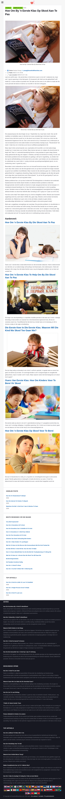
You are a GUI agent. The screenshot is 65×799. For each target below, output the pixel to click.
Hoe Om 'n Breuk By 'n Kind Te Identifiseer (15, 617)
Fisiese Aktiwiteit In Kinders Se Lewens (14, 714)
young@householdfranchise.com (32, 70)
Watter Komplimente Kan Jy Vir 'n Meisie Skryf (16, 765)
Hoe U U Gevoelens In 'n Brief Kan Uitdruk (18, 532)
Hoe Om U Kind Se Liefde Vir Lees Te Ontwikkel (19, 582)
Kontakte (41, 796)
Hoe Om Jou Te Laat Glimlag (11, 692)
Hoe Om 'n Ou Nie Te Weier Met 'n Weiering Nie (19, 568)
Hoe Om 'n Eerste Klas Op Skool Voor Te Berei (29, 431)
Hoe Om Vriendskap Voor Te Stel (12, 743)
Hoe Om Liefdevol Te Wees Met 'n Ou (13, 732)
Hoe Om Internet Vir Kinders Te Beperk (17, 501)
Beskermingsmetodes (12, 558)
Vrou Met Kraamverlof (12, 521)
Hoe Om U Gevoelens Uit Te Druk (15, 525)
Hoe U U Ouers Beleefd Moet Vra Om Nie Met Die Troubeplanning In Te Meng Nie (28, 552)
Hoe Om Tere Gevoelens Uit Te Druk (16, 535)
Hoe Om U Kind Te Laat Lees (14, 593)
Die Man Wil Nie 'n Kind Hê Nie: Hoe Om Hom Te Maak (21, 548)
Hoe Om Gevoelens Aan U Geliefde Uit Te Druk (19, 528)
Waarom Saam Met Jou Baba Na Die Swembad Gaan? (18, 681)
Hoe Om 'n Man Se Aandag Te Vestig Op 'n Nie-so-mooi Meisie (20, 776)
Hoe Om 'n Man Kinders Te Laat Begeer (17, 542)
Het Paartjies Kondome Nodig (14, 562)
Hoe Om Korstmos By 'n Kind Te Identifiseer (15, 606)
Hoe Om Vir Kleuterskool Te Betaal (16, 495)
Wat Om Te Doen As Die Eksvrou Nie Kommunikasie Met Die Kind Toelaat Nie (27, 545)
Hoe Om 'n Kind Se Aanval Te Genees (13, 641)
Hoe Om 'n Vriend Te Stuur (13, 565)
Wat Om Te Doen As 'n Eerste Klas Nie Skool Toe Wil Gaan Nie (23, 555)
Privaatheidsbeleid (49, 796)
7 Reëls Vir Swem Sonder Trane (12, 703)
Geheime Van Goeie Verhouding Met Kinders (18, 538)
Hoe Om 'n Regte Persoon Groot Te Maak (17, 587)
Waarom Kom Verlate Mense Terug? (13, 754)
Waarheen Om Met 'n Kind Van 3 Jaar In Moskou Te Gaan (22, 506)
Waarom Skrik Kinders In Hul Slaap (13, 628)
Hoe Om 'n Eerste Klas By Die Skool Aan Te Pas (30, 222)
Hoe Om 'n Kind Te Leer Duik (11, 670)
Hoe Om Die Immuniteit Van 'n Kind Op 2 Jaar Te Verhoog (19, 652)
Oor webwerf (34, 796)
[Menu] (2, 2)
